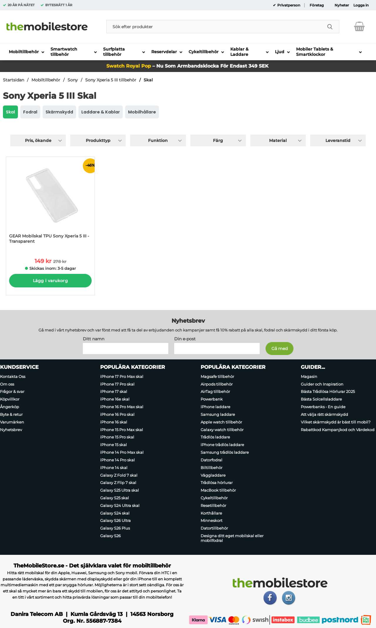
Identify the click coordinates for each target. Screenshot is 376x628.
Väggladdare (213, 475)
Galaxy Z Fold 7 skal (118, 475)
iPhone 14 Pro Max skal (122, 452)
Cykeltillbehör (214, 497)
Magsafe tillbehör (217, 376)
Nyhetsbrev (11, 429)
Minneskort (211, 520)
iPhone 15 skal (113, 444)
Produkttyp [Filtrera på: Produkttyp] (98, 140)
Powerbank (212, 399)
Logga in (361, 5)
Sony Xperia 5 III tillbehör (110, 80)
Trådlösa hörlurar (217, 482)
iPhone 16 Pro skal (117, 414)
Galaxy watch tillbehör (222, 429)
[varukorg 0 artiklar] (359, 26)
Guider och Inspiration (322, 384)
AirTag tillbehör (215, 391)
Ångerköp (9, 406)
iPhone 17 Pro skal (117, 384)
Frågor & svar (12, 391)
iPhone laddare (215, 406)
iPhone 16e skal (115, 399)
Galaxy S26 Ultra (115, 520)
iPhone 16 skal (113, 422)
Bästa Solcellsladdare (321, 399)
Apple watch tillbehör (221, 422)
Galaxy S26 (110, 535)
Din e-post (185, 338)
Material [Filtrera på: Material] (278, 140)
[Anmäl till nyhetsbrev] (279, 348)
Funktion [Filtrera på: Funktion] (158, 140)
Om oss (7, 384)
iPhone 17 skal (113, 391)
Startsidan (13, 80)
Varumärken (12, 422)
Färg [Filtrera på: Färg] (218, 140)
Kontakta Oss (12, 376)
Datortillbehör (214, 528)
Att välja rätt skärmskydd (324, 414)
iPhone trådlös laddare (222, 444)
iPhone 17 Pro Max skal (121, 376)
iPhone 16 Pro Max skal (121, 406)
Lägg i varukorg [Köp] (50, 280)
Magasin (309, 376)
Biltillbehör (211, 467)
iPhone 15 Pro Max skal (121, 429)
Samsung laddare (218, 414)
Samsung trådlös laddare (225, 452)
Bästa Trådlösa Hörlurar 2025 (328, 391)
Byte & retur (11, 414)
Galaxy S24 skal (115, 513)
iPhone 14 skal (113, 467)
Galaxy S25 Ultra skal (119, 490)
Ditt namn (93, 338)
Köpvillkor (9, 399)
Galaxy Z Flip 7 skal (118, 482)
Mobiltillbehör (45, 80)
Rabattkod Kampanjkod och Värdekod (338, 429)
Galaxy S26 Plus (115, 528)
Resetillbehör (213, 505)
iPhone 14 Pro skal (117, 460)
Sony (73, 80)
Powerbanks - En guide (323, 406)
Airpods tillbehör (217, 384)
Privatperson (288, 5)
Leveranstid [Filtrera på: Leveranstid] (337, 140)
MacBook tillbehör (218, 490)
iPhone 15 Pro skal (117, 437)
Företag (317, 5)
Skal (148, 80)
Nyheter (342, 5)
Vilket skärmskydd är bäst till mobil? (335, 422)
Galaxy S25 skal (114, 497)
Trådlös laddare (215, 437)
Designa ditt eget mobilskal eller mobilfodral (232, 538)
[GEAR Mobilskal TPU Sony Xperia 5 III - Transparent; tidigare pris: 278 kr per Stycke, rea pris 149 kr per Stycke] (50, 203)
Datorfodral (211, 460)
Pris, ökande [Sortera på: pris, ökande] (38, 140)
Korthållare (211, 513)
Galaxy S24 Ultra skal (120, 505)
